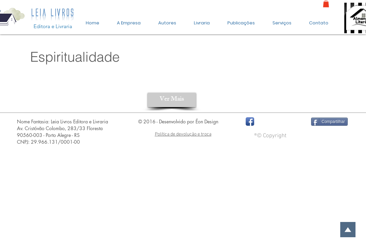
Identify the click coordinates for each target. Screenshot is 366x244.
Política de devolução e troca (183, 134)
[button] (241, 20)
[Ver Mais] (172, 100)
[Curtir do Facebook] (280, 121)
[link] (326, 3)
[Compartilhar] (329, 122)
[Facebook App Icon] (250, 121)
